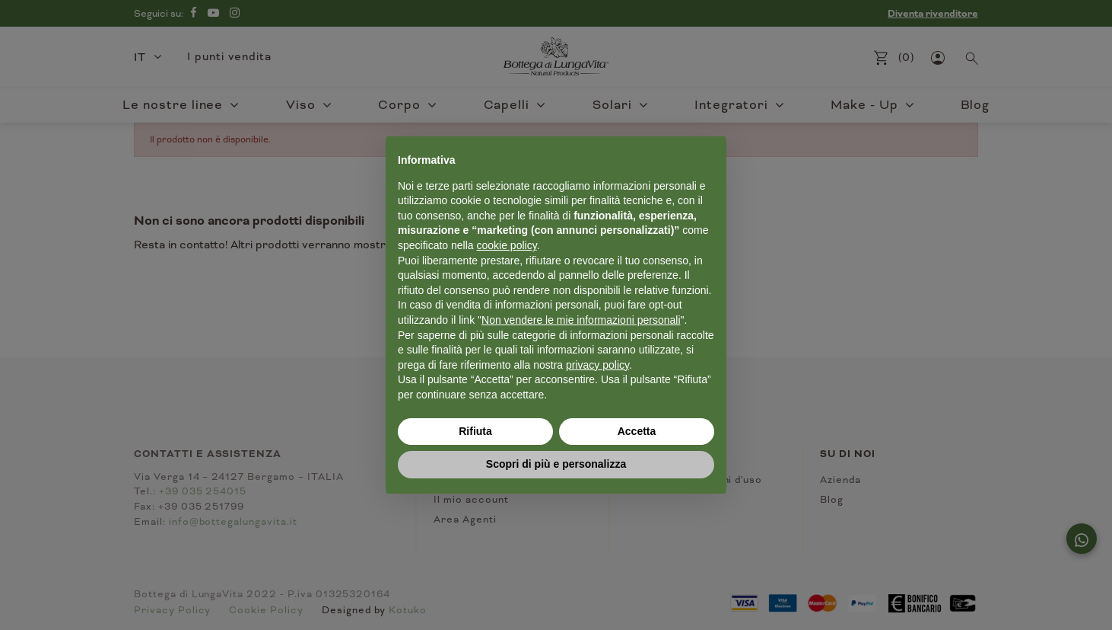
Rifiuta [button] (475, 431)
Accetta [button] (637, 431)
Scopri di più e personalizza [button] (556, 464)
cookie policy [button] (507, 245)
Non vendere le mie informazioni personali (580, 320)
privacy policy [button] (597, 365)
